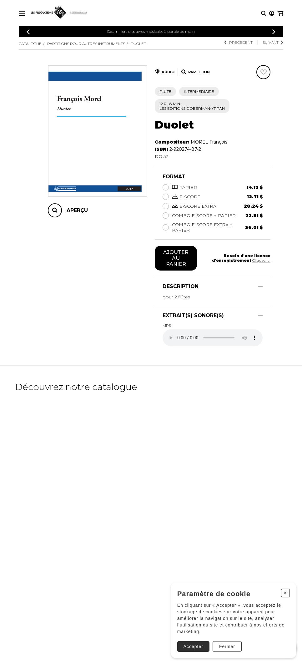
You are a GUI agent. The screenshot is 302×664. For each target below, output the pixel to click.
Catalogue (30, 43)
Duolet (138, 43)
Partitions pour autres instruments (86, 43)
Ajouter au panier (176, 258)
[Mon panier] (280, 13)
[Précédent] (28, 32)
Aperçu (77, 210)
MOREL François (209, 142)
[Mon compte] (271, 13)
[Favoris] (263, 72)
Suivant (273, 42)
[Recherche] (263, 13)
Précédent (238, 42)
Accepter (193, 646)
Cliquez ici (261, 260)
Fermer (227, 646)
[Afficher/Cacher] (260, 286)
